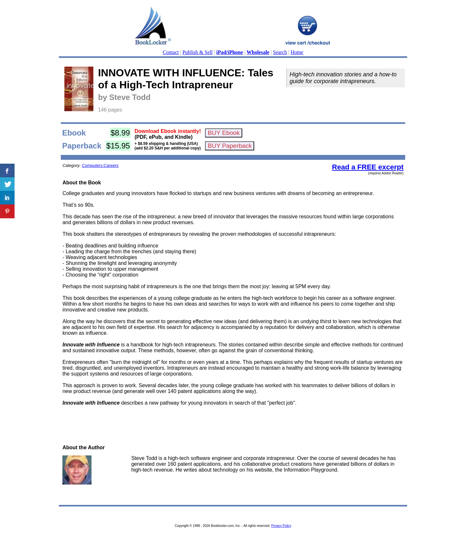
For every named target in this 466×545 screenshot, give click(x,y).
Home (297, 52)
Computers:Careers (100, 165)
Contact (171, 52)
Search (280, 52)
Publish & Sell (197, 52)
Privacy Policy (281, 526)
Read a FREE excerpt (368, 167)
